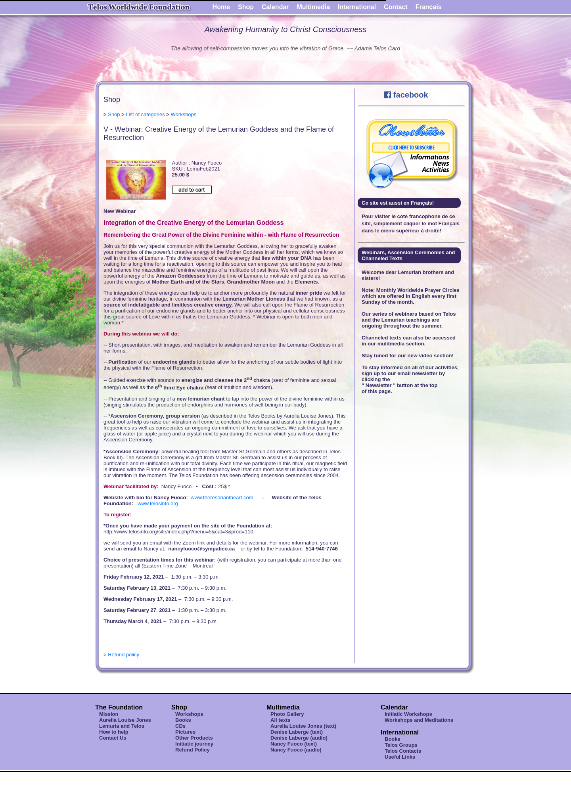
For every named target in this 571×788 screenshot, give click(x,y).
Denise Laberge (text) (296, 732)
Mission (108, 714)
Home (221, 7)
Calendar (275, 7)
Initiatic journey (194, 744)
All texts (280, 720)
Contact (396, 7)
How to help (113, 732)
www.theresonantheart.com (222, 497)
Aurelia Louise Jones (125, 720)
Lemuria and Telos (121, 726)
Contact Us (112, 738)
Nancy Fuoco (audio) (296, 750)
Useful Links (400, 757)
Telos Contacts (403, 751)
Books (183, 720)
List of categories (145, 114)
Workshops (184, 114)
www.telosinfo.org (158, 503)
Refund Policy (192, 750)
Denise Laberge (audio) (299, 738)
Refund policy (123, 655)
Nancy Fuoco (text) (293, 744)
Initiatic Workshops (408, 714)
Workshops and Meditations (419, 720)
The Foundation (119, 707)
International (357, 7)
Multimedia (313, 7)
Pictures (185, 732)
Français (429, 7)
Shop (246, 7)
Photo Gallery (287, 714)
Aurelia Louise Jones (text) (303, 726)
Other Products (194, 738)
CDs (180, 726)
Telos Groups (401, 745)
